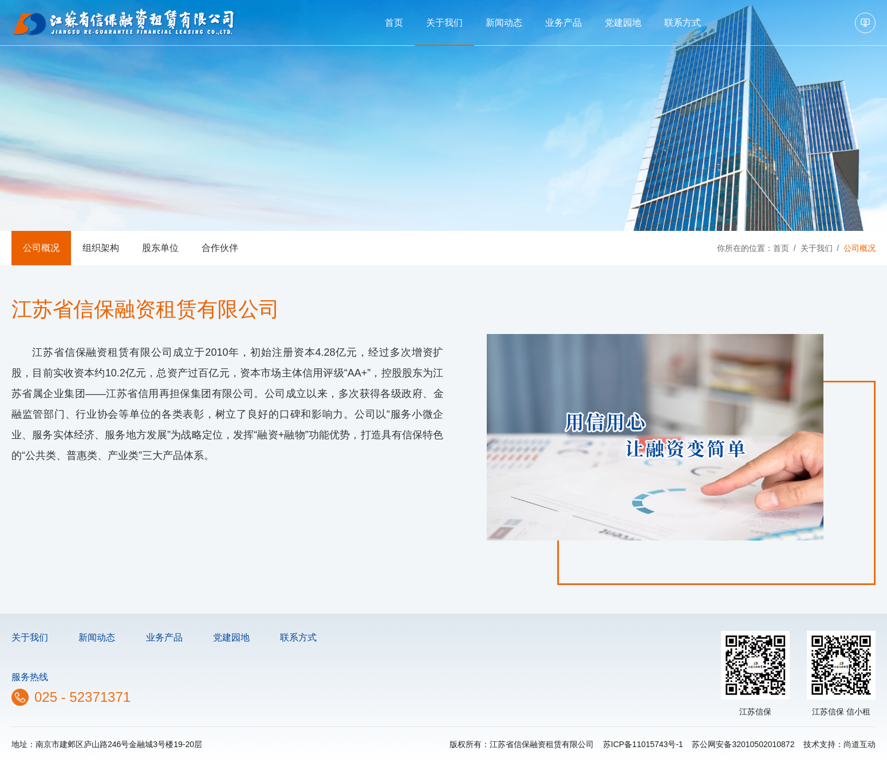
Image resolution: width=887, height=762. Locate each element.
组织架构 (100, 248)
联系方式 (682, 23)
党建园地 (623, 23)
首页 (394, 23)
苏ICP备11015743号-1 (643, 744)
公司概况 (41, 248)
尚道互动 (859, 744)
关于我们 (444, 23)
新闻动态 (504, 23)
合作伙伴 (220, 248)
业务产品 (563, 23)
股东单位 (160, 248)
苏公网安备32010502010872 (743, 744)
